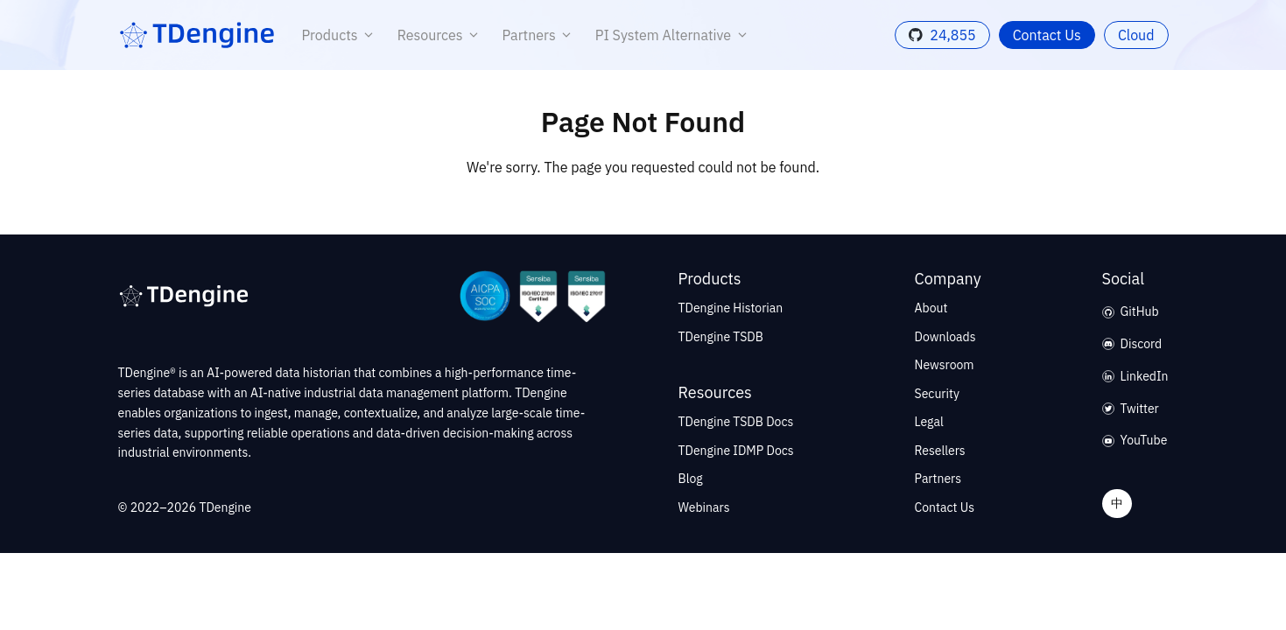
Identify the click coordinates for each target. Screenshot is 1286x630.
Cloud (1136, 35)
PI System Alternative (674, 35)
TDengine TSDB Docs (736, 422)
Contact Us (1047, 35)
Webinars (704, 507)
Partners (540, 35)
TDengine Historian (731, 308)
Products (341, 35)
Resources (441, 35)
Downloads (945, 337)
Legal (929, 422)
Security (937, 394)
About (931, 308)
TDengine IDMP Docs (736, 450)
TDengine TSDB (720, 337)
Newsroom (944, 365)
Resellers (940, 450)
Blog (690, 478)
